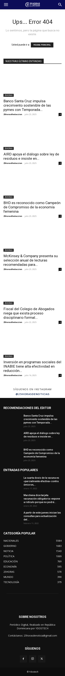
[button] (5, 4)
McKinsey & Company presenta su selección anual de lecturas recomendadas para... (30, 260)
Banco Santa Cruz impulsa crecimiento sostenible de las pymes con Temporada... (27, 105)
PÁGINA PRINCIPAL (42, 45)
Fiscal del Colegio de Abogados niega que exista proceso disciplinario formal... (28, 313)
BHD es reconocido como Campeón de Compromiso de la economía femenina (31, 207)
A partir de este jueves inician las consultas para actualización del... (42, 516)
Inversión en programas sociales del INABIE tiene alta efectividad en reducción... (32, 366)
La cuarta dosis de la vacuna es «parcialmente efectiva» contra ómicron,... (41, 481)
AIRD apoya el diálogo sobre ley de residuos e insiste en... (31, 156)
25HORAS (9, 95)
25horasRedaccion (12, 114)
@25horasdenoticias (33, 394)
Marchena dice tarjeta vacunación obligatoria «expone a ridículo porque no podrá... (42, 499)
